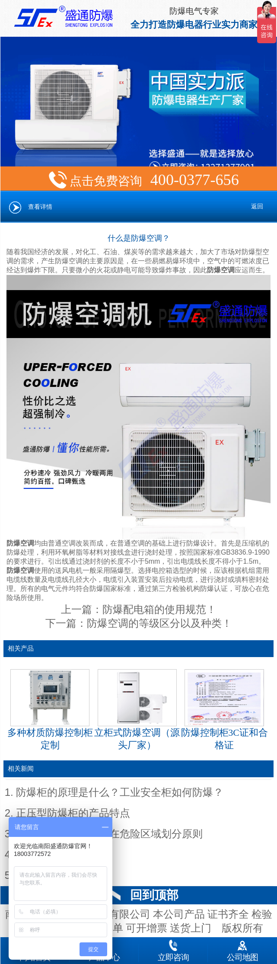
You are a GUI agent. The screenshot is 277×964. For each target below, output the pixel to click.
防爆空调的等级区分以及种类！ (159, 623)
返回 (257, 206)
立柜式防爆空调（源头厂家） (137, 709)
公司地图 (242, 949)
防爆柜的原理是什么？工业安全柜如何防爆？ (119, 792)
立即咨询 (173, 949)
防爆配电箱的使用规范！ (159, 609)
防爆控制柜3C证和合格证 (224, 709)
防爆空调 (221, 270)
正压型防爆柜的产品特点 (73, 813)
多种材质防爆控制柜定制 (50, 709)
